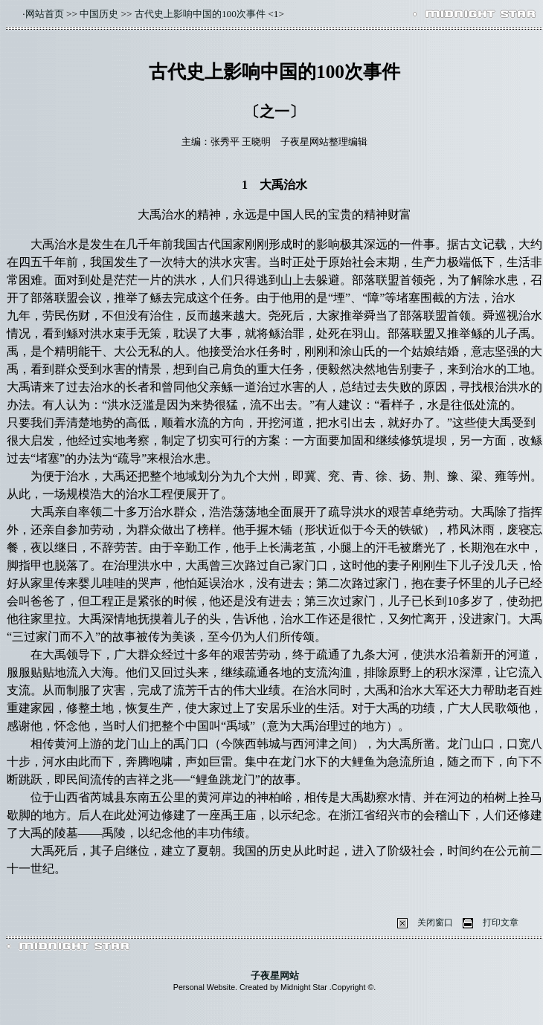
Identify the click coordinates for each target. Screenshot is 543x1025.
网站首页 (44, 13)
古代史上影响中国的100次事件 (200, 13)
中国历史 (99, 13)
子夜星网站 (275, 975)
